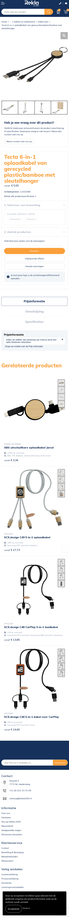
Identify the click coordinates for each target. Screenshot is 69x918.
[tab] (34, 301)
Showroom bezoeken (11, 834)
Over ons (5, 813)
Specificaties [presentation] (34, 322)
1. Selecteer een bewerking (22, 205)
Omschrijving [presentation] (34, 311)
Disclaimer (6, 883)
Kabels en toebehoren (24, 21)
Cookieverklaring (9, 874)
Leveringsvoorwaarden (12, 887)
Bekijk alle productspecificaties (20, 196)
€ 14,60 (12, 729)
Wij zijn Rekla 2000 (11, 821)
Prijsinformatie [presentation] (34, 301)
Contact (5, 848)
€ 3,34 (11, 460)
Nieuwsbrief (7, 826)
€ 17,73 (12, 550)
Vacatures (6, 817)
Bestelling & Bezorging (12, 852)
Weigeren (26, 908)
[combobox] (23, 12)
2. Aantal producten (17, 232)
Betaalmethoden (9, 856)
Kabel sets (43, 21)
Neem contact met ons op (19, 141)
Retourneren (7, 860)
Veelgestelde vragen (11, 830)
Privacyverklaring (9, 878)
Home (4, 21)
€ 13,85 (12, 639)
